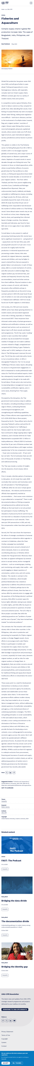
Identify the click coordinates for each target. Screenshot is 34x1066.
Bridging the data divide (14, 900)
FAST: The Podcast (11, 860)
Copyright (4, 1039)
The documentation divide (15, 921)
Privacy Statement (7, 1031)
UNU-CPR (9, 9)
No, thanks (17, 1064)
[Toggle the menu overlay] (31, 3)
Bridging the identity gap (14, 966)
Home (3, 9)
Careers (3, 1042)
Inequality (5, 869)
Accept (5, 1064)
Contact (4, 1046)
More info (3, 1060)
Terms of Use (5, 1035)
